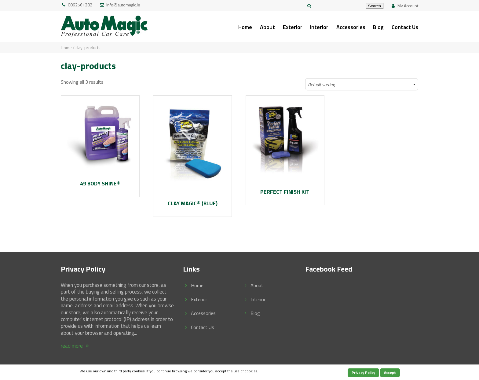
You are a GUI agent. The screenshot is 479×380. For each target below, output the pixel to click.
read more (76, 346)
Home (245, 27)
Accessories (350, 27)
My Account (407, 5)
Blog (378, 27)
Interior (319, 27)
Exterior (292, 27)
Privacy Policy (363, 372)
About (267, 27)
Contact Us (405, 27)
